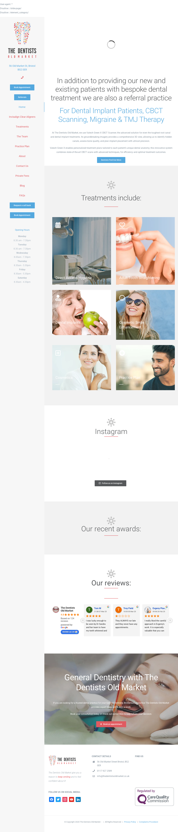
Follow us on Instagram (110, 483)
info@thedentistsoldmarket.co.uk (113, 776)
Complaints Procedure (148, 822)
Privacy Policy (130, 822)
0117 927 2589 (104, 771)
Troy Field (128, 608)
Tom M (97, 608)
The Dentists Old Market (68, 609)
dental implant (62, 137)
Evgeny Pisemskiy (160, 608)
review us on (69, 631)
